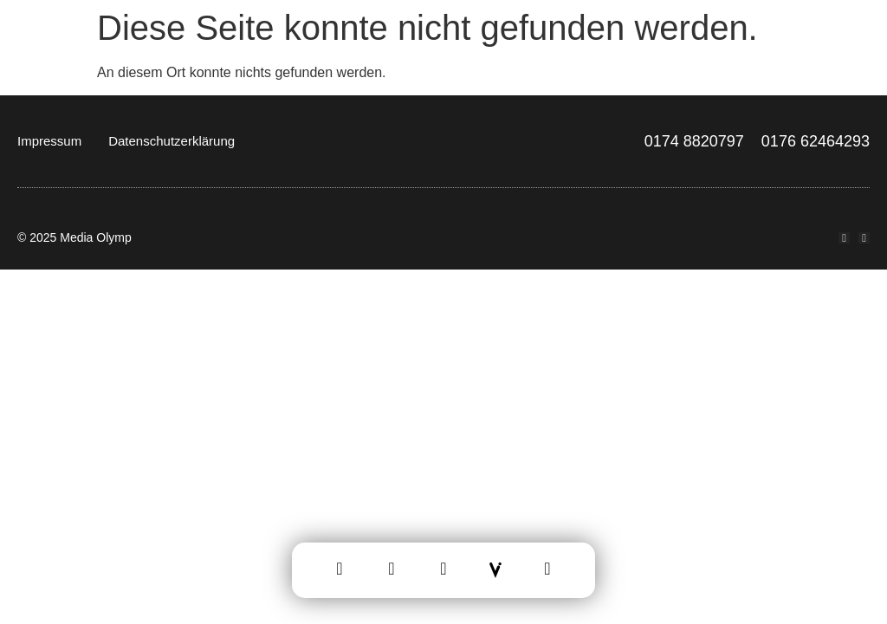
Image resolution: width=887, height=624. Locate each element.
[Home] (340, 572)
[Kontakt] (547, 572)
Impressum (49, 140)
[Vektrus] (495, 574)
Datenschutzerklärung (171, 140)
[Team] (443, 572)
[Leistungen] (392, 572)
